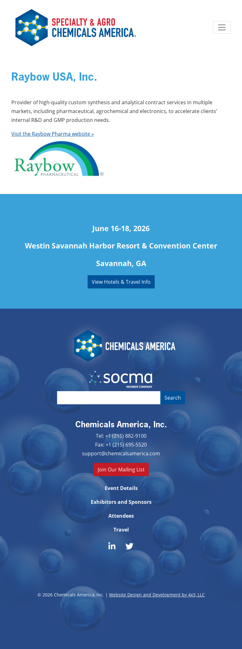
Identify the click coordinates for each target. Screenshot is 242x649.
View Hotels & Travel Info (121, 281)
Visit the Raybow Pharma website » (52, 133)
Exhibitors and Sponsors (121, 501)
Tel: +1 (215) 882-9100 (121, 435)
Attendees (121, 515)
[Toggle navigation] (222, 27)
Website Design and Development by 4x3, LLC (157, 595)
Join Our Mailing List (121, 469)
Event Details (121, 488)
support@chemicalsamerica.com (121, 453)
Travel (121, 529)
